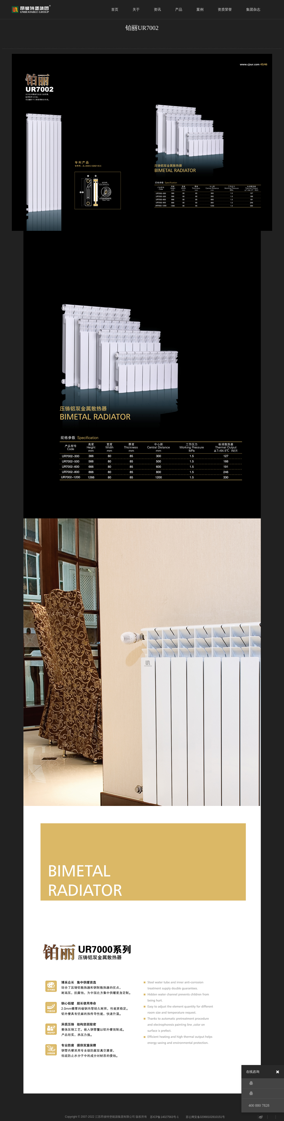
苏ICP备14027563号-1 (164, 1117)
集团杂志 (253, 9)
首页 (114, 9)
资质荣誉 (225, 9)
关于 (136, 9)
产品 (178, 9)
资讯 (157, 9)
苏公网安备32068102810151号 (205, 1117)
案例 (200, 9)
